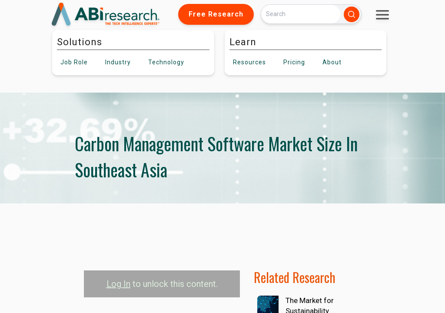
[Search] (300, 14)
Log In (118, 284)
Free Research (216, 14)
